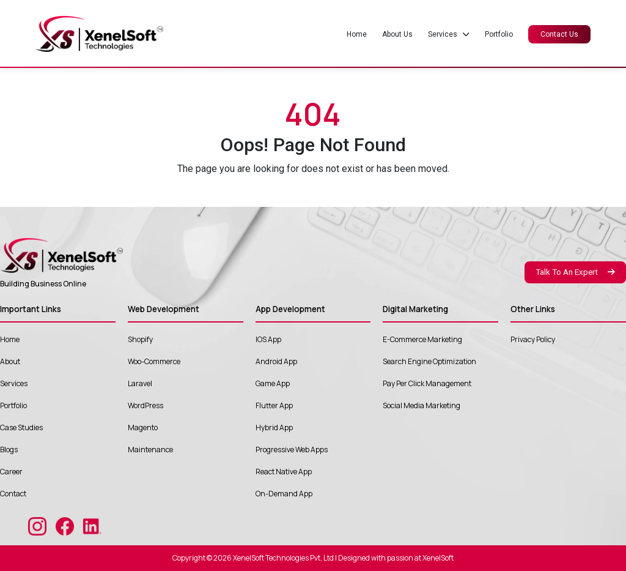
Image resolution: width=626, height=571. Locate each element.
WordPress (145, 405)
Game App (273, 383)
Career (11, 471)
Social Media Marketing (421, 405)
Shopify (140, 339)
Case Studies (21, 427)
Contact (13, 493)
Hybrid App (274, 427)
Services (14, 383)
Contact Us (559, 34)
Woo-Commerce (154, 361)
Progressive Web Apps (292, 449)
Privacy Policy (532, 339)
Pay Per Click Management (427, 383)
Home (357, 34)
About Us (397, 34)
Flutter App (274, 405)
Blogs (9, 449)
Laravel (140, 383)
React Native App (284, 471)
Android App (276, 361)
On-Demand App (284, 493)
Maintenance (150, 449)
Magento (143, 427)
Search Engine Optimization (429, 361)
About (10, 361)
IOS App (268, 339)
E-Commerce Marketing (422, 339)
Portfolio (499, 34)
